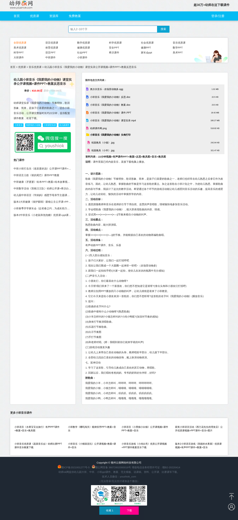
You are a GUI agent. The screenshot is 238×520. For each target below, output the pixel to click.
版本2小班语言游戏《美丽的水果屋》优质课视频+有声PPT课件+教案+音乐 (198, 445)
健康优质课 (83, 47)
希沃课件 (114, 52)
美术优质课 (20, 47)
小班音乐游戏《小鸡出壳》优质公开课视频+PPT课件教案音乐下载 (144, 445)
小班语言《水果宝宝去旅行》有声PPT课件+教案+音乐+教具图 (37, 429)
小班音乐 (18, 125)
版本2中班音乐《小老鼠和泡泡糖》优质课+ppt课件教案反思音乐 (50, 215)
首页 (17, 16)
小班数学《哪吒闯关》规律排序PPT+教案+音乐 (92, 429)
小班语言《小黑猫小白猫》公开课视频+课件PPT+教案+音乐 (145, 429)
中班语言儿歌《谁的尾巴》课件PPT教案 (36, 175)
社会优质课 (147, 42)
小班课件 (82, 57)
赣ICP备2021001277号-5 (75, 467)
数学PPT (178, 47)
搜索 (163, 29)
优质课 (34, 16)
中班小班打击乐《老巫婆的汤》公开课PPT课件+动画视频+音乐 (49, 168)
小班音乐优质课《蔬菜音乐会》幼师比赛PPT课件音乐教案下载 (38, 445)
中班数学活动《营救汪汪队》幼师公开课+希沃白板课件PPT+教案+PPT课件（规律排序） (64, 188)
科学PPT (19, 52)
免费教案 (75, 16)
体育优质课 (51, 47)
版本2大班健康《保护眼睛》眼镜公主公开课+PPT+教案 (45, 201)
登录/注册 (217, 16)
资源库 (53, 16)
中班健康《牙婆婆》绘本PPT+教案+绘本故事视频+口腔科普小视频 (51, 181)
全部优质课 (20, 42)
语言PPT (50, 52)
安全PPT (114, 47)
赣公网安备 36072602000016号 (111, 467)
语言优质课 (51, 42)
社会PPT (82, 52)
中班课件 (50, 57)
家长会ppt (146, 52)
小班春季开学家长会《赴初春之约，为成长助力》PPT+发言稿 (49, 208)
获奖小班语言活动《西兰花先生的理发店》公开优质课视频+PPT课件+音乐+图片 (199, 429)
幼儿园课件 (64, 125)
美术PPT (178, 52)
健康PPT (146, 47)
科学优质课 (115, 42)
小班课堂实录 (50, 125)
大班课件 (19, 57)
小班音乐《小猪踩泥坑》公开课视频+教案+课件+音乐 (92, 445)
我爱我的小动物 (33, 125)
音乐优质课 (179, 42)
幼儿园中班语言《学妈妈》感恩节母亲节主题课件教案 (44, 195)
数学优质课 (83, 42)
